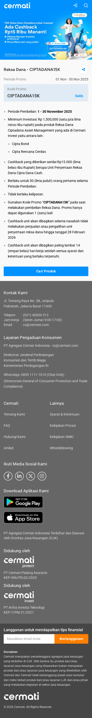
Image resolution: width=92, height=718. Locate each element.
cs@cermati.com (36, 325)
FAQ (7, 425)
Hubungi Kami (14, 437)
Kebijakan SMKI (62, 437)
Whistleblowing (61, 448)
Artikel (8, 448)
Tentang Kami (14, 414)
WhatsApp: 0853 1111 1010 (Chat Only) (34, 375)
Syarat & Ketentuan (64, 414)
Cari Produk (46, 271)
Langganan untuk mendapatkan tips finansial (43, 630)
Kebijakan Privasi (63, 425)
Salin (79, 96)
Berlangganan (71, 639)
